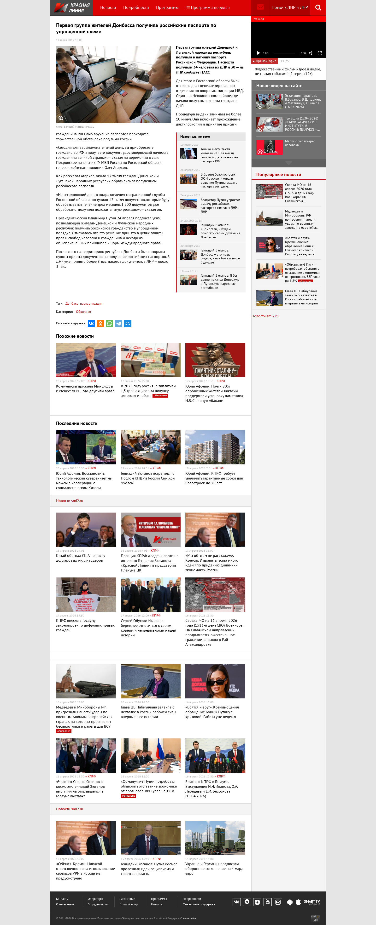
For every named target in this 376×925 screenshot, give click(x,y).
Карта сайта (189, 918)
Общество (83, 312)
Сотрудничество (98, 904)
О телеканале (65, 904)
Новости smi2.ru (69, 501)
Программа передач (208, 7)
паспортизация (90, 304)
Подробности (136, 7)
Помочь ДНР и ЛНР (290, 7)
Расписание (127, 899)
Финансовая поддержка (199, 904)
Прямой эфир (128, 904)
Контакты (62, 899)
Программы (167, 7)
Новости (108, 7)
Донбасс (71, 304)
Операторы (95, 899)
